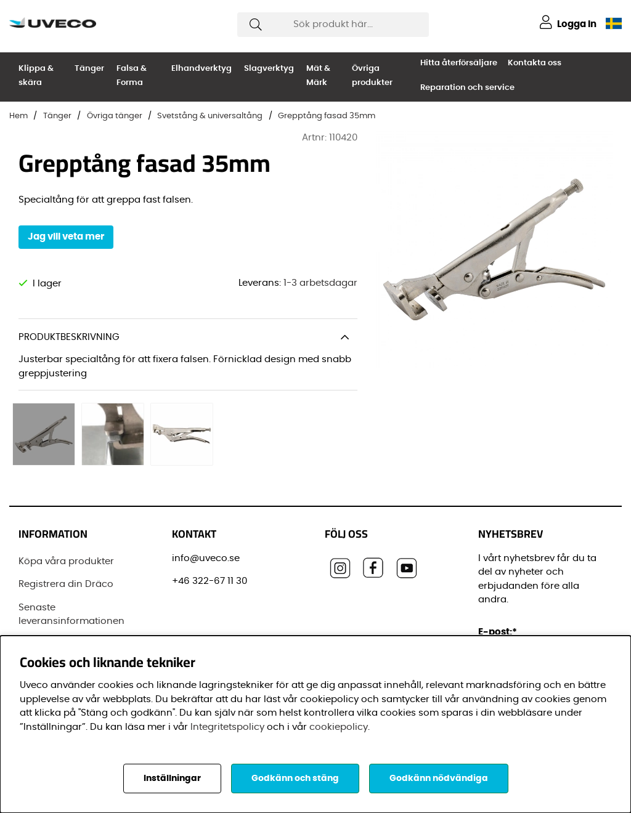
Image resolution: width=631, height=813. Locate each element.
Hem (18, 116)
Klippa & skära (36, 76)
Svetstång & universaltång (210, 116)
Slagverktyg (269, 69)
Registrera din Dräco (65, 561)
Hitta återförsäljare (458, 63)
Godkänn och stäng (295, 778)
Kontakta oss (534, 63)
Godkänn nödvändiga (438, 778)
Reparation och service (467, 88)
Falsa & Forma (131, 76)
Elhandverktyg (201, 69)
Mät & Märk (318, 76)
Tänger (89, 69)
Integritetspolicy (227, 727)
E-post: (499, 609)
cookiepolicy (338, 727)
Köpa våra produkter (66, 538)
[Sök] (333, 24)
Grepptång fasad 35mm (326, 116)
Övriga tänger (114, 116)
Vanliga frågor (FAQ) (66, 621)
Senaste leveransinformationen (71, 592)
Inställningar (172, 778)
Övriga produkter (372, 76)
